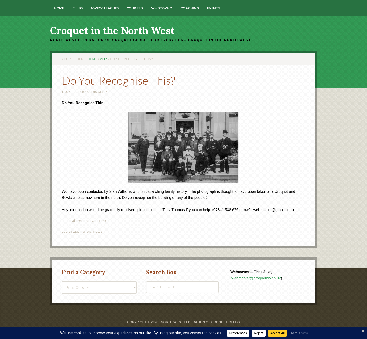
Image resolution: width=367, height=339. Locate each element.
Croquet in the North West (112, 30)
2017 (65, 231)
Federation (81, 231)
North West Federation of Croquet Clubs (200, 322)
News (98, 231)
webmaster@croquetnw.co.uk (256, 278)
